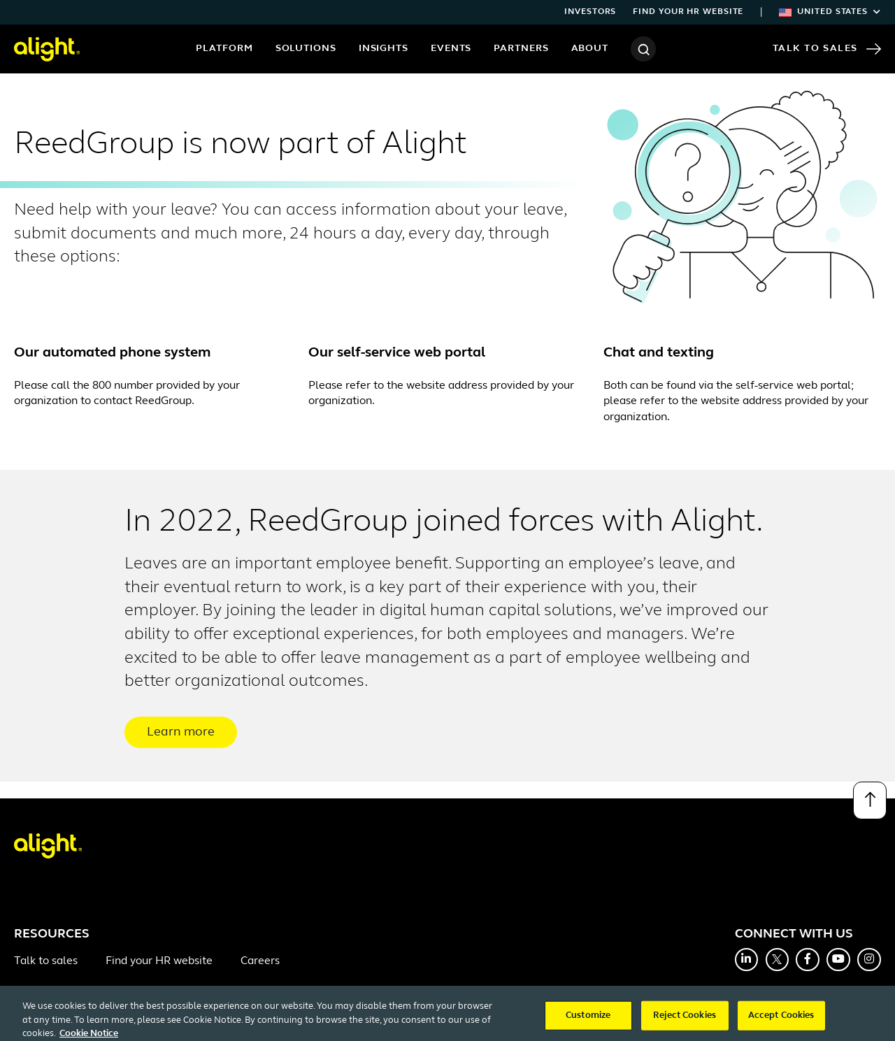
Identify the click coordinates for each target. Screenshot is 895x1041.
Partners (521, 48)
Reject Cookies (684, 1022)
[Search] (643, 49)
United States (830, 12)
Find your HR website (688, 12)
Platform (224, 48)
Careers (260, 961)
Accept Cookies (781, 1022)
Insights (383, 48)
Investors (590, 12)
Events (451, 48)
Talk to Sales (827, 49)
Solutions (305, 48)
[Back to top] (870, 800)
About (590, 48)
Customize (588, 1022)
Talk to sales (46, 961)
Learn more (181, 732)
